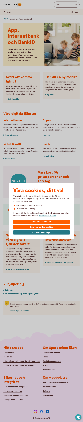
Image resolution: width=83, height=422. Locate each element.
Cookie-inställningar (41, 232)
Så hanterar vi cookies (47, 216)
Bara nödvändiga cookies (41, 227)
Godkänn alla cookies (41, 221)
